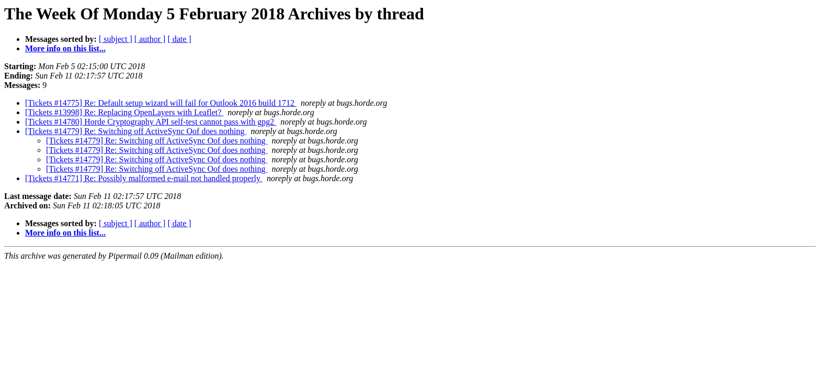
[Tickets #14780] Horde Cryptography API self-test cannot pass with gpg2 (150, 121)
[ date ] (179, 39)
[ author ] (150, 39)
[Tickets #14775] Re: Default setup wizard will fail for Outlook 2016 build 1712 (161, 102)
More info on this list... (65, 48)
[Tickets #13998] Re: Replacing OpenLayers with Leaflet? (124, 112)
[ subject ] (115, 39)
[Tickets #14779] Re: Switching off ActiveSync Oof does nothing (136, 131)
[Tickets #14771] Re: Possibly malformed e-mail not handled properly (144, 178)
